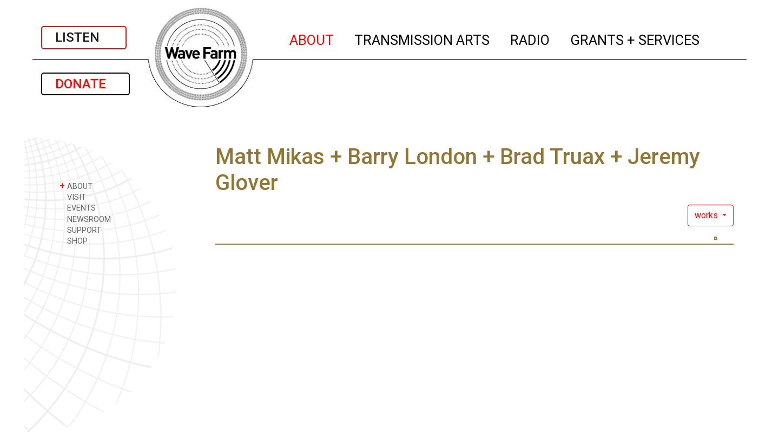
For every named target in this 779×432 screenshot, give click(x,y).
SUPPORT (80, 230)
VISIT (73, 197)
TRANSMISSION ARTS (422, 38)
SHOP (74, 240)
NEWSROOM (85, 219)
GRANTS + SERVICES (635, 38)
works (707, 215)
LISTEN (84, 37)
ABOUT (312, 38)
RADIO (530, 38)
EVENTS (78, 207)
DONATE (85, 83)
